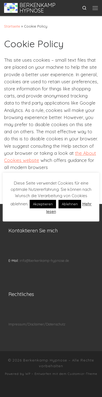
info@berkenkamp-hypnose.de (44, 260)
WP (27, 374)
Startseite (12, 26)
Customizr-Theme (82, 374)
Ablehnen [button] (70, 204)
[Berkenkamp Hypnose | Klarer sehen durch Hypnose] (11, 7)
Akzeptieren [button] (43, 204)
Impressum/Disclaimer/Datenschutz (36, 324)
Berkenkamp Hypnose (45, 360)
